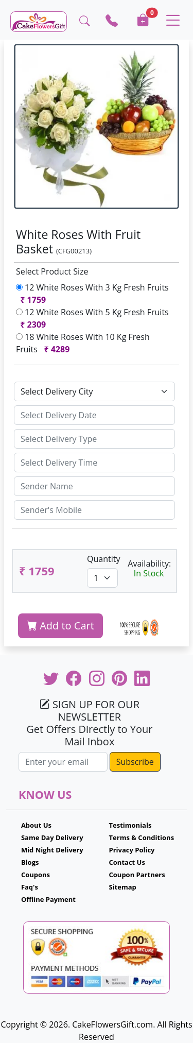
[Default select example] (94, 391)
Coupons (35, 874)
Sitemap (122, 887)
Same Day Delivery (52, 837)
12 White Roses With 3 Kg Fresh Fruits (92, 293)
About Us (36, 825)
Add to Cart (60, 625)
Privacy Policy (132, 849)
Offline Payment (48, 899)
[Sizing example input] (94, 415)
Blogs (30, 862)
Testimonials (130, 825)
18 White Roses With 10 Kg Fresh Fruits (83, 343)
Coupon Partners (137, 874)
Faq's (29, 887)
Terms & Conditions (141, 837)
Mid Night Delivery (52, 849)
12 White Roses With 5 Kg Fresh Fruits (92, 318)
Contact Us (127, 862)
